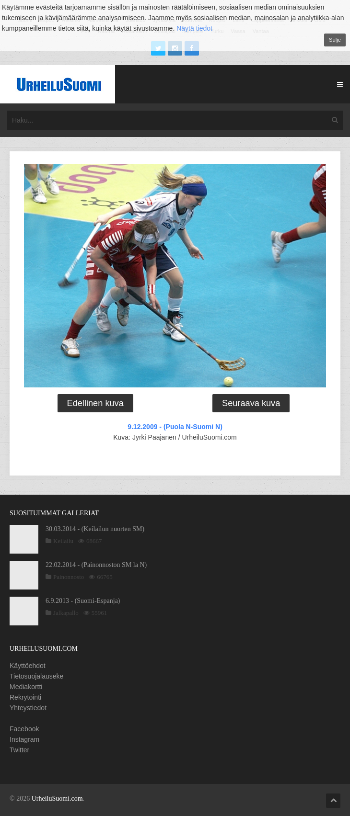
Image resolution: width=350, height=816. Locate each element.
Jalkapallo (66, 612)
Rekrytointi (25, 697)
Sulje (335, 40)
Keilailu (63, 540)
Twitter (19, 750)
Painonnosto (68, 576)
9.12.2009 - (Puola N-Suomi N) (175, 427)
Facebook (24, 729)
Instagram (24, 739)
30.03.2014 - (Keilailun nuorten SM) (95, 529)
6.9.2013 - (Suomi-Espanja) (83, 600)
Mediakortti (26, 687)
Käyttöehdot (28, 665)
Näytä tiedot (194, 28)
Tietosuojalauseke (36, 676)
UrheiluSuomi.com (57, 798)
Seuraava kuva (251, 403)
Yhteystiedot (28, 708)
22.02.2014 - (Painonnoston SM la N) (96, 564)
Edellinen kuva (95, 403)
